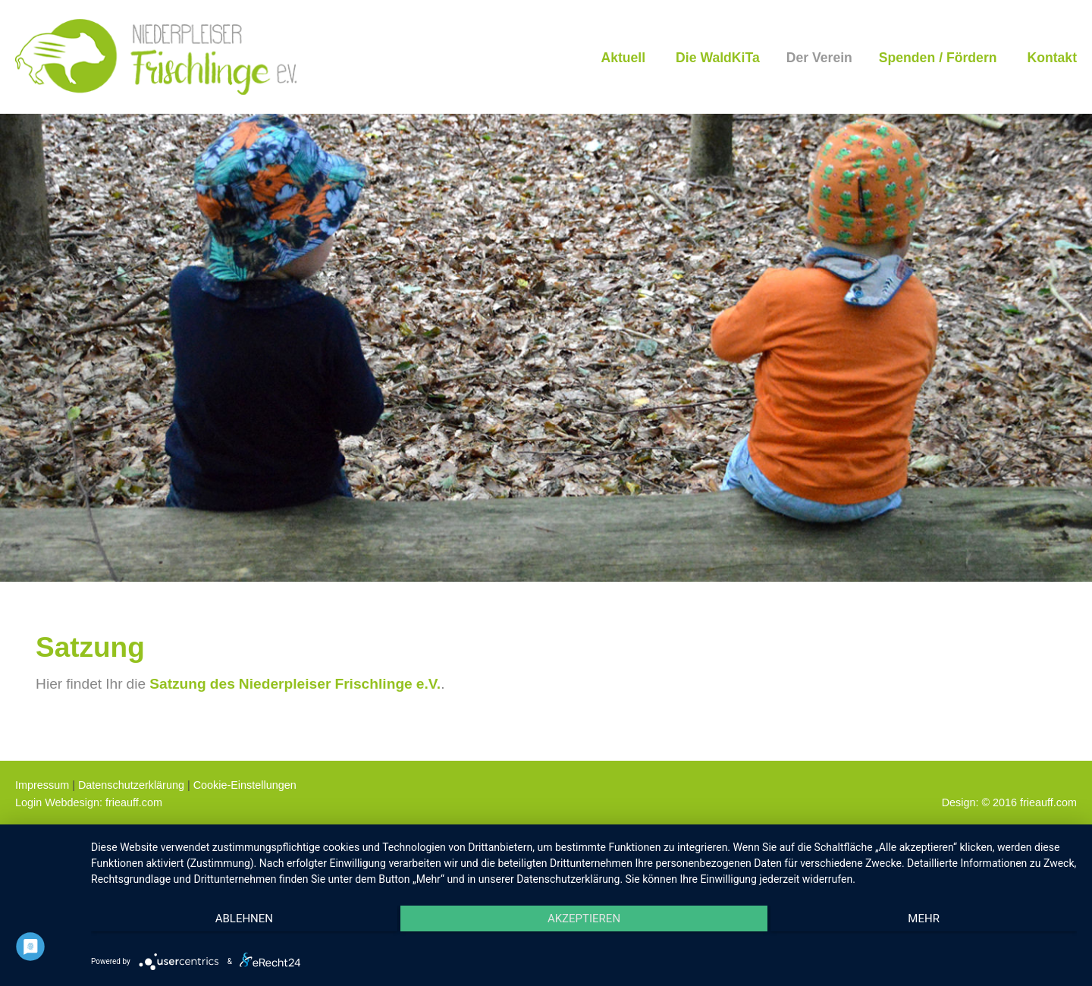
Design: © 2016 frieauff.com (1009, 802)
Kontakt (1053, 57)
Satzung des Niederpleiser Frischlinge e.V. (295, 683)
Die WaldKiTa (718, 57)
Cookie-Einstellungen (245, 784)
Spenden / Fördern (938, 57)
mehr (930, 918)
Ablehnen (238, 918)
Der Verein (819, 57)
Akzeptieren (584, 918)
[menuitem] (623, 57)
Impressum (42, 784)
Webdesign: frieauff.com (103, 802)
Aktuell (623, 57)
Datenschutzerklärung (131, 784)
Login (28, 802)
